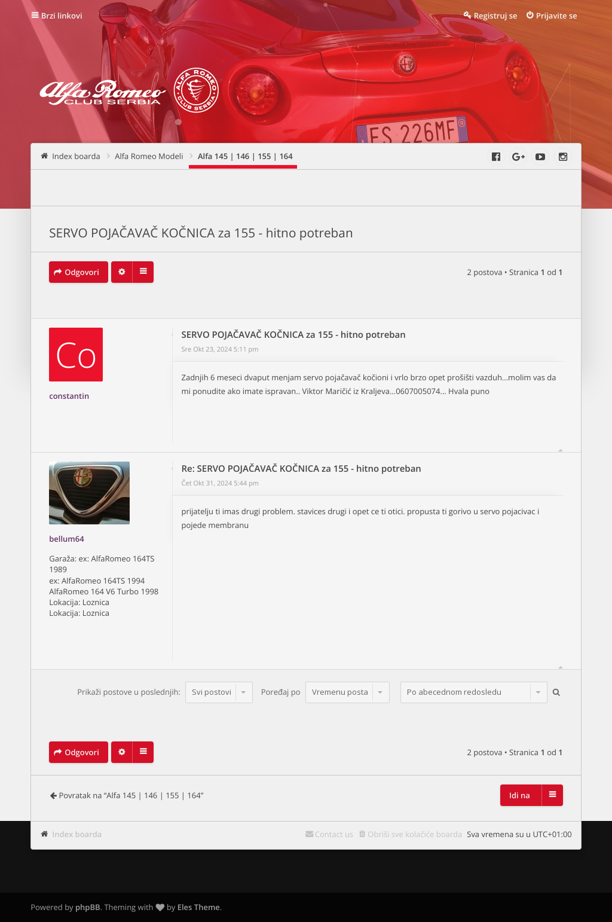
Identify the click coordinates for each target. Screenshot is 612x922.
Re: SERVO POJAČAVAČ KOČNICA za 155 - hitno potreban (301, 469)
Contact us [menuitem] (334, 834)
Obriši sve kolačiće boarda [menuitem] (415, 834)
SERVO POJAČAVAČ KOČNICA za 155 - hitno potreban (201, 233)
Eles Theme (199, 907)
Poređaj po (325, 691)
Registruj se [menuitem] (496, 15)
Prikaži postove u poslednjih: (165, 691)
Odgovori (82, 272)
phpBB (87, 907)
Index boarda (77, 834)
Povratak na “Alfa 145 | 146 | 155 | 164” (131, 795)
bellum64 (66, 538)
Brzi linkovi (61, 15)
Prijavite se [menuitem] (556, 15)
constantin (69, 395)
